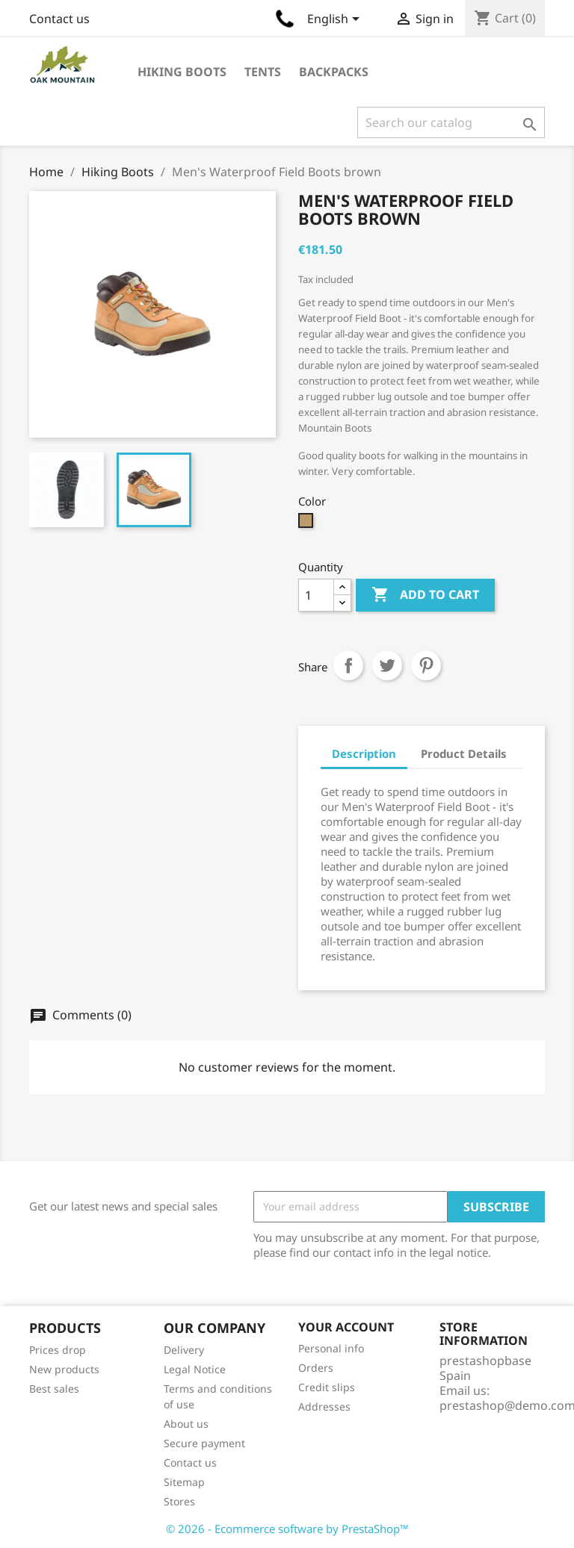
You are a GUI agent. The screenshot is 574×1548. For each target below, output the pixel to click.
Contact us (59, 18)
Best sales (54, 1388)
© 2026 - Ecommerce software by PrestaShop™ (287, 1528)
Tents (262, 71)
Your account (346, 1327)
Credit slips (326, 1387)
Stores (179, 1501)
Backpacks (333, 71)
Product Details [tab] (464, 753)
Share (348, 665)
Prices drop (57, 1350)
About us (186, 1424)
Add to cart (425, 595)
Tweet (387, 665)
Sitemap (184, 1482)
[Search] (451, 122)
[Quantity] (316, 595)
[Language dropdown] (336, 20)
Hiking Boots (182, 71)
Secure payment (204, 1443)
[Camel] (307, 524)
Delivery (184, 1350)
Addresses (324, 1406)
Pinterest (426, 665)
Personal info (331, 1348)
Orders (315, 1368)
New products (64, 1369)
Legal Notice (195, 1369)
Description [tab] (364, 753)
